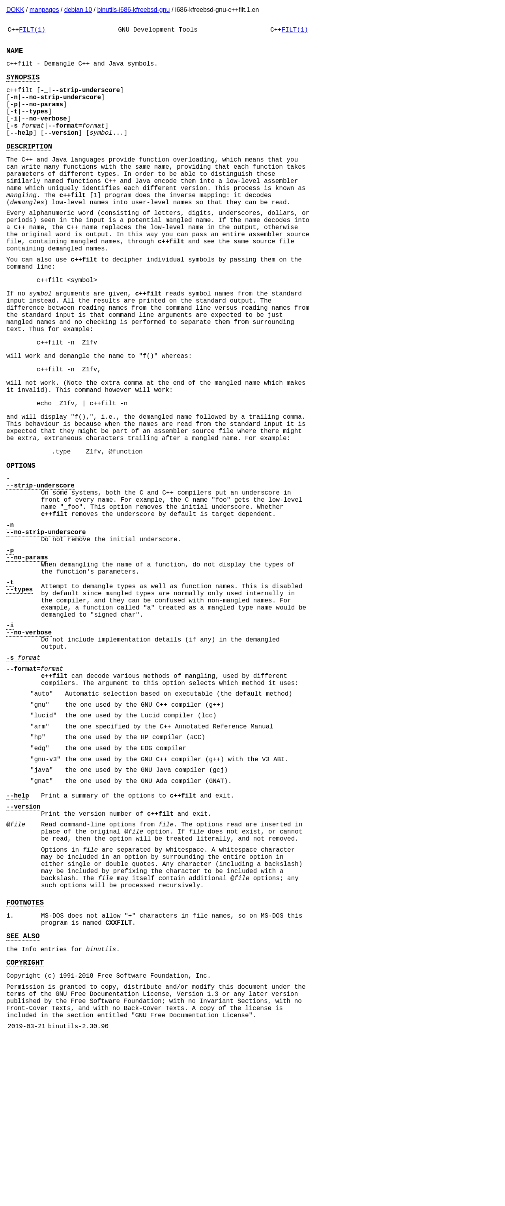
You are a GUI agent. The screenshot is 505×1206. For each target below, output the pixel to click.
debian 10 (78, 9)
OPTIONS (21, 539)
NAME (14, 55)
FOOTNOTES (25, 1052)
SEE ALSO (22, 1090)
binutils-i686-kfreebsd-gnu (133, 9)
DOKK (15, 9)
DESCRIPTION (29, 166)
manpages (44, 9)
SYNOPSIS (22, 84)
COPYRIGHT (25, 1120)
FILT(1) (32, 30)
